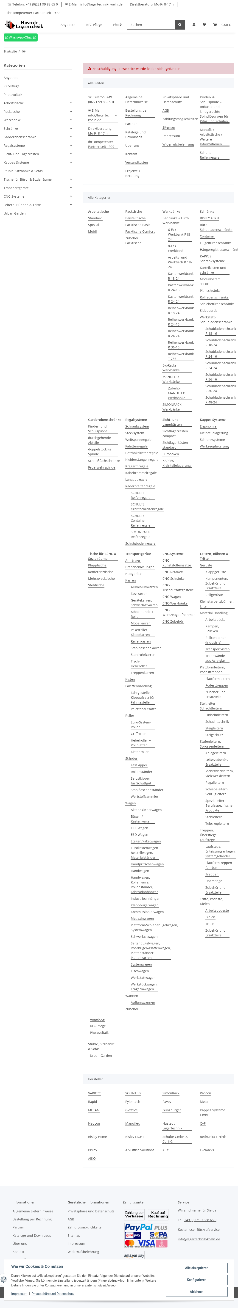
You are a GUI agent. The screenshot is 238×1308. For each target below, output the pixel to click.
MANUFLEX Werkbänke (171, 379)
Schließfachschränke (104, 460)
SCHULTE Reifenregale (140, 495)
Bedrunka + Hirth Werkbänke (175, 220)
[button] (194, 25)
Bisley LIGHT (134, 1136)
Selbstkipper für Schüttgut (141, 780)
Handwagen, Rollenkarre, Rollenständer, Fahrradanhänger (144, 884)
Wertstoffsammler (144, 796)
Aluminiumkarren (144, 587)
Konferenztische (100, 572)
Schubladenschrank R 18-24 (220, 342)
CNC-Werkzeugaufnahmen (179, 612)
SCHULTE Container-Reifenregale (140, 520)
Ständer (131, 758)
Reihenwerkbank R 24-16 (181, 321)
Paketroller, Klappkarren (140, 632)
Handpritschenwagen (147, 864)
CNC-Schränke (173, 578)
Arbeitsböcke (215, 619)
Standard (95, 218)
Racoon (205, 1093)
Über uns (132, 145)
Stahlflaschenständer (147, 790)
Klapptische (97, 565)
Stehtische (96, 585)
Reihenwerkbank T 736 (181, 356)
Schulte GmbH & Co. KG (175, 1139)
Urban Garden (101, 1055)
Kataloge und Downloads (135, 134)
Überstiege (213, 881)
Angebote (97, 1019)
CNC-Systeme (14, 196)
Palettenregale (136, 446)
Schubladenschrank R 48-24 (220, 399)
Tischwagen (140, 971)
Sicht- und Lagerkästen (21, 154)
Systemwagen (141, 964)
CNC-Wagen (171, 596)
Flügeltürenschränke (216, 243)
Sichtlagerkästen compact (175, 433)
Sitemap (168, 127)
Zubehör (131, 1009)
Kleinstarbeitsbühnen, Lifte (217, 603)
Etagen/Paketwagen (146, 841)
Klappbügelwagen (145, 905)
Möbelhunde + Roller (142, 614)
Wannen (131, 995)
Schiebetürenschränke (217, 304)
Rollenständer (141, 772)
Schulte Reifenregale (209, 155)
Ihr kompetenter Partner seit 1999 (33, 13)
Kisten (130, 679)
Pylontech (132, 1101)
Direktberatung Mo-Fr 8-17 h (152, 4)
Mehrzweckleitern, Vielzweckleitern (219, 773)
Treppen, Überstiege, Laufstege (209, 835)
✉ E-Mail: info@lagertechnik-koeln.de (94, 4)
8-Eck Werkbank (175, 248)
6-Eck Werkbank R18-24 (179, 234)
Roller (129, 715)
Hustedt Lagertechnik (172, 1125)
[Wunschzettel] (204, 25)
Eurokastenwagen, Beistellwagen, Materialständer (145, 853)
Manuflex (132, 1123)
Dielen (210, 917)
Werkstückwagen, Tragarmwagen (144, 986)
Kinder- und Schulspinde (97, 428)
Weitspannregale (138, 439)
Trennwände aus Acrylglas (215, 658)
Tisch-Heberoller (139, 663)
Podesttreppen (216, 685)
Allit (165, 1150)
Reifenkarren (141, 641)
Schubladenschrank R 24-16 (220, 354)
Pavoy (166, 1101)
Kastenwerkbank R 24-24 (180, 299)
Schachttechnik (217, 721)
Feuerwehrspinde (101, 467)
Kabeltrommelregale (141, 473)
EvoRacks (207, 1150)
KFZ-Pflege (98, 1026)
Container (207, 236)
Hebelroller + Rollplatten (141, 742)
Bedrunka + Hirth (213, 1136)
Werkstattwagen (143, 977)
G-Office (131, 1110)
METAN (93, 1110)
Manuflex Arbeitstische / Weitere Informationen (211, 136)
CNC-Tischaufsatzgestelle (178, 587)
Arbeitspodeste (217, 910)
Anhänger (132, 560)
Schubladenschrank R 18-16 (220, 331)
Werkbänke (12, 120)
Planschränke (210, 290)
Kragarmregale (136, 466)
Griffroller (138, 733)
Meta (204, 1101)
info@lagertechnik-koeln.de (199, 1239)
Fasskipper (139, 765)
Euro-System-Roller (141, 724)
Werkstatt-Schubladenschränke (216, 319)
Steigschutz (214, 735)
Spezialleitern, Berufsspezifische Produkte (218, 805)
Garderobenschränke (20, 137)
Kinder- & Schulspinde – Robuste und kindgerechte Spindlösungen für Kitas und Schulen (214, 109)
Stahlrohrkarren (143, 654)
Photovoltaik (99, 1032)
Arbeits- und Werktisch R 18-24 (180, 262)
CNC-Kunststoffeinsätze (176, 562)
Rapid (92, 1101)
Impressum (171, 136)
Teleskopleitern (217, 823)
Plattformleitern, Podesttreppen (212, 669)
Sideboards (208, 310)
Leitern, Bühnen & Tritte (22, 205)
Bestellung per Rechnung (136, 112)
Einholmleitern (216, 715)
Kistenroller (140, 752)
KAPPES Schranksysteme (212, 258)
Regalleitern (214, 782)
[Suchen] (151, 25)
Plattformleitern (217, 678)
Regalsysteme (14, 145)
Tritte (209, 924)
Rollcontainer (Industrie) (215, 640)
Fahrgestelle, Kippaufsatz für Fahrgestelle (143, 697)
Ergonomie (208, 426)
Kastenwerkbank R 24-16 (180, 287)
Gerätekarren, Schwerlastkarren (144, 602)
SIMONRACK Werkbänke (172, 406)
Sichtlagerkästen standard (175, 445)
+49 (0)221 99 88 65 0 (200, 1220)
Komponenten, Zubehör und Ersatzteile (216, 583)
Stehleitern (213, 817)
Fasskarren (139, 593)
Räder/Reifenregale (140, 486)
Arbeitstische (14, 103)
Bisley (92, 1150)
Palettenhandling (138, 686)
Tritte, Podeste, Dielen (211, 901)
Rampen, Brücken (212, 628)
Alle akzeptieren (196, 1268)
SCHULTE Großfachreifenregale (147, 506)
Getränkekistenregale (141, 453)
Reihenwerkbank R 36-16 (181, 344)
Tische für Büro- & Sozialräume (28, 179)
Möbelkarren (141, 623)
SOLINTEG (133, 1093)
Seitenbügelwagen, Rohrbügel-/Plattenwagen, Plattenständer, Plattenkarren (151, 950)
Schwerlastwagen (144, 936)
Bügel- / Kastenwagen (141, 818)
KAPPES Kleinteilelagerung (176, 463)
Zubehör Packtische (133, 240)
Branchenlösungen (139, 567)
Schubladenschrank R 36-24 (220, 388)
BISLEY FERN (209, 218)
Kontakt (131, 154)
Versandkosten (136, 162)
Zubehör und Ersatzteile (215, 694)
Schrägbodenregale (140, 543)
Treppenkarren (142, 673)
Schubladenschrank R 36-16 (220, 376)
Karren (130, 580)
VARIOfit (94, 1093)
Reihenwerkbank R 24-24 (181, 333)
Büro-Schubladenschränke (216, 227)
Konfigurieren (196, 1280)
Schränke (11, 128)
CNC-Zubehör (172, 621)
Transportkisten (217, 649)
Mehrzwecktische (101, 578)
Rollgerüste (214, 595)
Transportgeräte (16, 188)
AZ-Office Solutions (139, 1150)
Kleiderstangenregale (141, 459)
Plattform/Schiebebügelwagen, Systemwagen (154, 927)
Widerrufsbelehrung (178, 144)
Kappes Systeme (16, 162)
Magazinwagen (142, 918)
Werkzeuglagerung (214, 446)
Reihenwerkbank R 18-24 (181, 310)
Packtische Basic (137, 225)
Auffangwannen (143, 1002)
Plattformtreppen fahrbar (218, 865)
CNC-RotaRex (172, 572)
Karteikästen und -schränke (214, 270)
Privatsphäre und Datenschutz (175, 99)
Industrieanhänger (145, 898)
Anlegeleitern (215, 753)
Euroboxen (170, 454)
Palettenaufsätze (144, 709)
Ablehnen (196, 1292)
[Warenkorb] (222, 25)
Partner (131, 123)
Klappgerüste (215, 572)
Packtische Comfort (140, 231)
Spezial (93, 225)
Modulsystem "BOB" (210, 281)
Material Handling (214, 613)
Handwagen (140, 871)
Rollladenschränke (214, 297)
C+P (203, 1123)
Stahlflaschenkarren (146, 648)
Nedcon (94, 1123)
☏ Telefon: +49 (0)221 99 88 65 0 (32, 4)
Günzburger (171, 1110)
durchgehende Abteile (99, 440)
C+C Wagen (139, 828)
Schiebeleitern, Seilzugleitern (217, 791)
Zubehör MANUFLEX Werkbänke (176, 393)
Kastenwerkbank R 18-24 (180, 276)
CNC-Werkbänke (175, 603)
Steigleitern (214, 728)
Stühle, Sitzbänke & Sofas (101, 1046)
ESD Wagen (139, 834)
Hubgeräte (133, 573)
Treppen (211, 874)
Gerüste (206, 565)
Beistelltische (135, 218)
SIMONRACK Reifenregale (140, 534)
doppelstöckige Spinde (99, 451)
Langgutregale (136, 479)
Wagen (130, 803)
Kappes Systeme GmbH (212, 1112)
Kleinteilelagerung (214, 433)
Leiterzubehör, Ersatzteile (216, 762)
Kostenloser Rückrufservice (199, 1229)
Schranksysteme (212, 439)
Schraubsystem (137, 426)
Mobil (92, 231)
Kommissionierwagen (147, 912)
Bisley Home (97, 1136)
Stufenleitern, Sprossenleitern (212, 743)
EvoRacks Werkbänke (171, 367)
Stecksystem (134, 433)
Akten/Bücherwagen (146, 810)
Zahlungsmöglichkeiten (180, 119)
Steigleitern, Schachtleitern (211, 705)
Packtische (12, 111)
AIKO (92, 1158)
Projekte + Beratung (132, 173)
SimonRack (170, 1093)
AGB (165, 110)
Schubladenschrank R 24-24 (220, 365)
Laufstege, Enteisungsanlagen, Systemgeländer (220, 851)
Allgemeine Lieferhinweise (136, 99)
